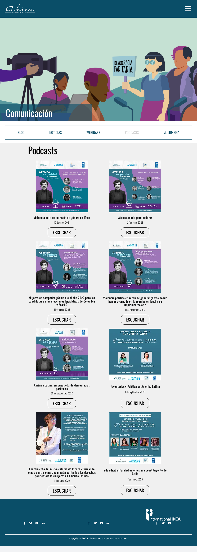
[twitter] (30, 523)
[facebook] (24, 523)
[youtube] (36, 523)
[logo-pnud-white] (34, 510)
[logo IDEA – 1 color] (163, 510)
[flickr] (43, 523)
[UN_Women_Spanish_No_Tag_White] (98, 510)
